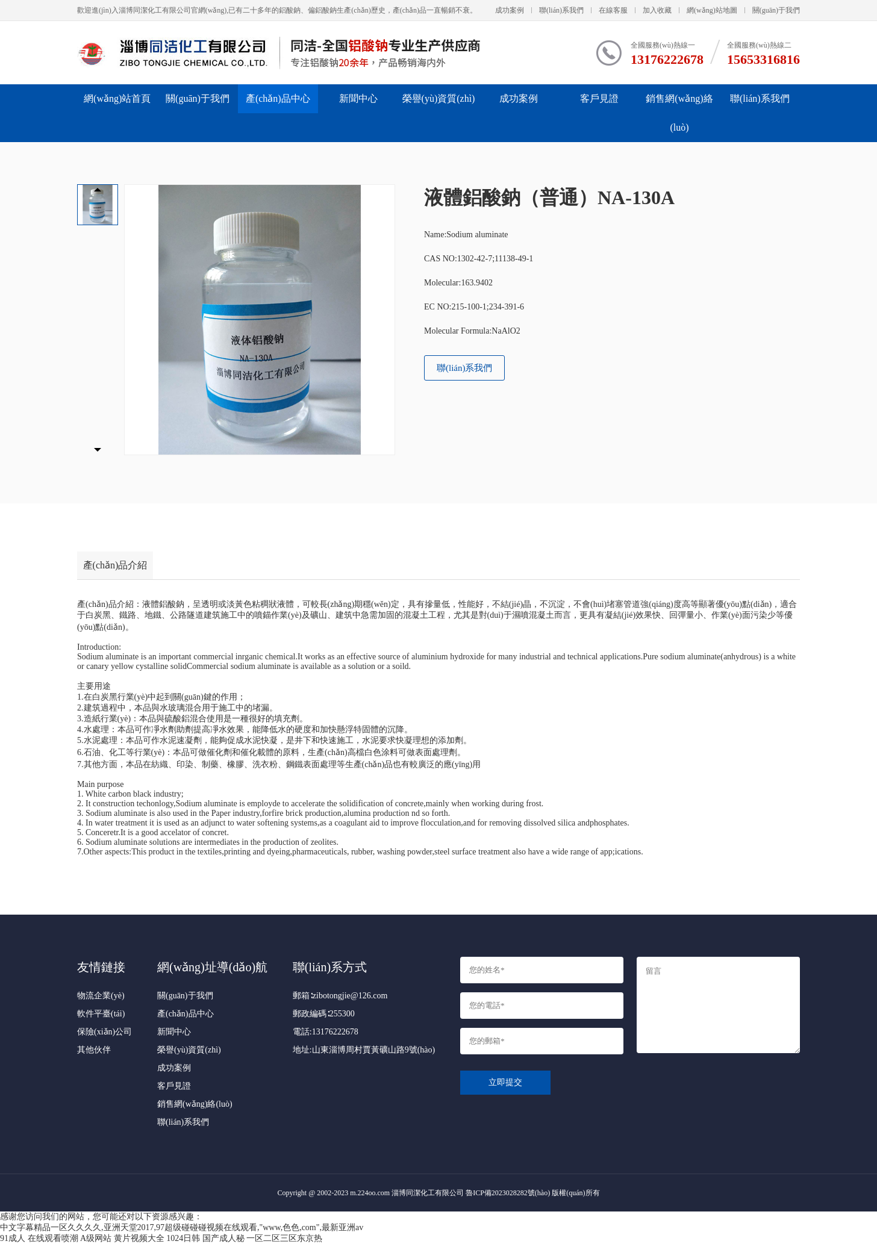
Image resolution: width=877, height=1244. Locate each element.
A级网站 (95, 1238)
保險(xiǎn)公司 (104, 1031)
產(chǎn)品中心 (278, 98)
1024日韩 (183, 1238)
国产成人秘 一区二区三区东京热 (262, 1238)
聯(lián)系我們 (561, 10)
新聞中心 (358, 98)
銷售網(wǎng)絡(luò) (679, 112)
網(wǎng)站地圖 (712, 10)
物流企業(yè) (101, 995)
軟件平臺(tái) (101, 1013)
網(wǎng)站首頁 (117, 98)
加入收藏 (657, 10)
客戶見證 (599, 98)
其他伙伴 (94, 1049)
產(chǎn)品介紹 (115, 565)
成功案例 (509, 10)
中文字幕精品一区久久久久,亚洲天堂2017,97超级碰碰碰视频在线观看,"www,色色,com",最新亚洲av (181, 1227)
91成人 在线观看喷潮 (39, 1238)
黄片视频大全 (139, 1238)
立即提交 (505, 1082)
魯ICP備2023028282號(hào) (508, 1193)
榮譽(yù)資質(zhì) (438, 98)
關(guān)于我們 (776, 10)
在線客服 (613, 10)
